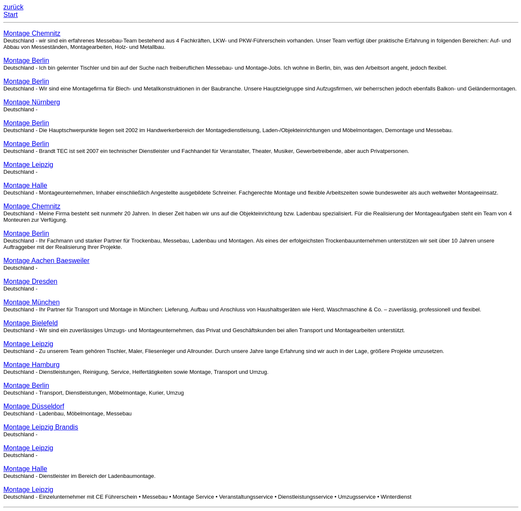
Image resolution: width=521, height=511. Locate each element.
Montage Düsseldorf (33, 406)
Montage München (31, 302)
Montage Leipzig (28, 164)
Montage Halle (25, 185)
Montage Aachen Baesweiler (46, 260)
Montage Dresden (30, 281)
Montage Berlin (26, 60)
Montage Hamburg (31, 364)
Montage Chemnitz (31, 33)
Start (10, 14)
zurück (13, 7)
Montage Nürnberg (31, 102)
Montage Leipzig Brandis (40, 427)
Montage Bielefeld (30, 323)
